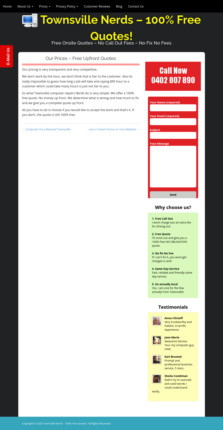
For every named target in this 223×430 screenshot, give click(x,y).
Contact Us (136, 6)
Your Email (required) (173, 118)
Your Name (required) (173, 105)
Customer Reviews (97, 6)
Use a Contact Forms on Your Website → (114, 129)
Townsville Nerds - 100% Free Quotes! (65, 423)
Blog (119, 6)
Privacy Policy (67, 6)
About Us (25, 6)
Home (7, 6)
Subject (173, 132)
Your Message (173, 165)
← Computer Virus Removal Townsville (46, 129)
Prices (44, 6)
